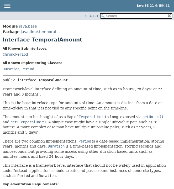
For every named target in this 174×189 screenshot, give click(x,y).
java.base (28, 26)
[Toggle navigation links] (7, 6)
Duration (11, 69)
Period (28, 69)
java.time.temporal (38, 32)
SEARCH (91, 16)
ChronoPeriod (15, 54)
